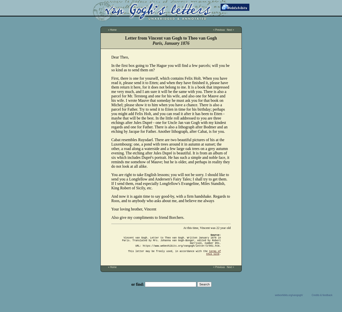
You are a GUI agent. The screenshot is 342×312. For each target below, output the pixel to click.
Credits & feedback (322, 301)
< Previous (219, 30)
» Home (112, 30)
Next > (230, 30)
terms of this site (213, 257)
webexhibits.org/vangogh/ (289, 301)
